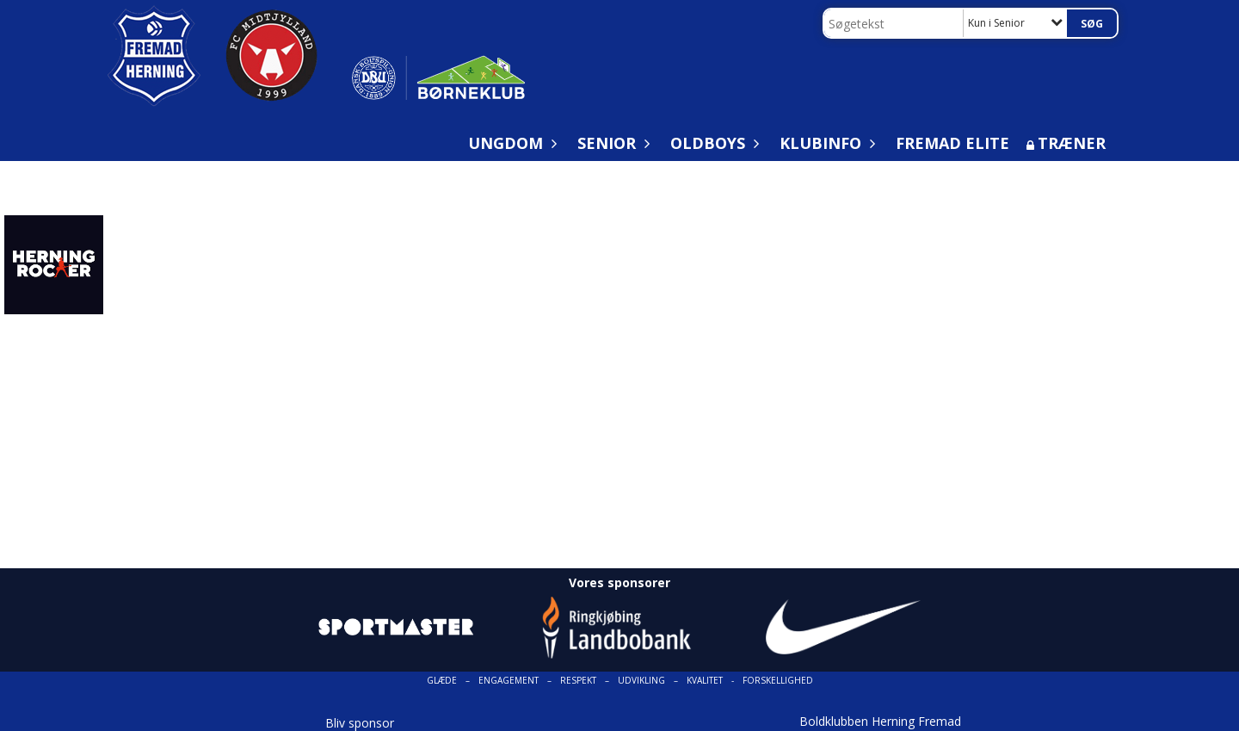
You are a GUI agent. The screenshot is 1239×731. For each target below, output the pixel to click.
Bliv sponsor (359, 723)
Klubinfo (825, 143)
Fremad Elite (952, 143)
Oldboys (712, 143)
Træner (1072, 143)
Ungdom (510, 143)
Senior (610, 143)
